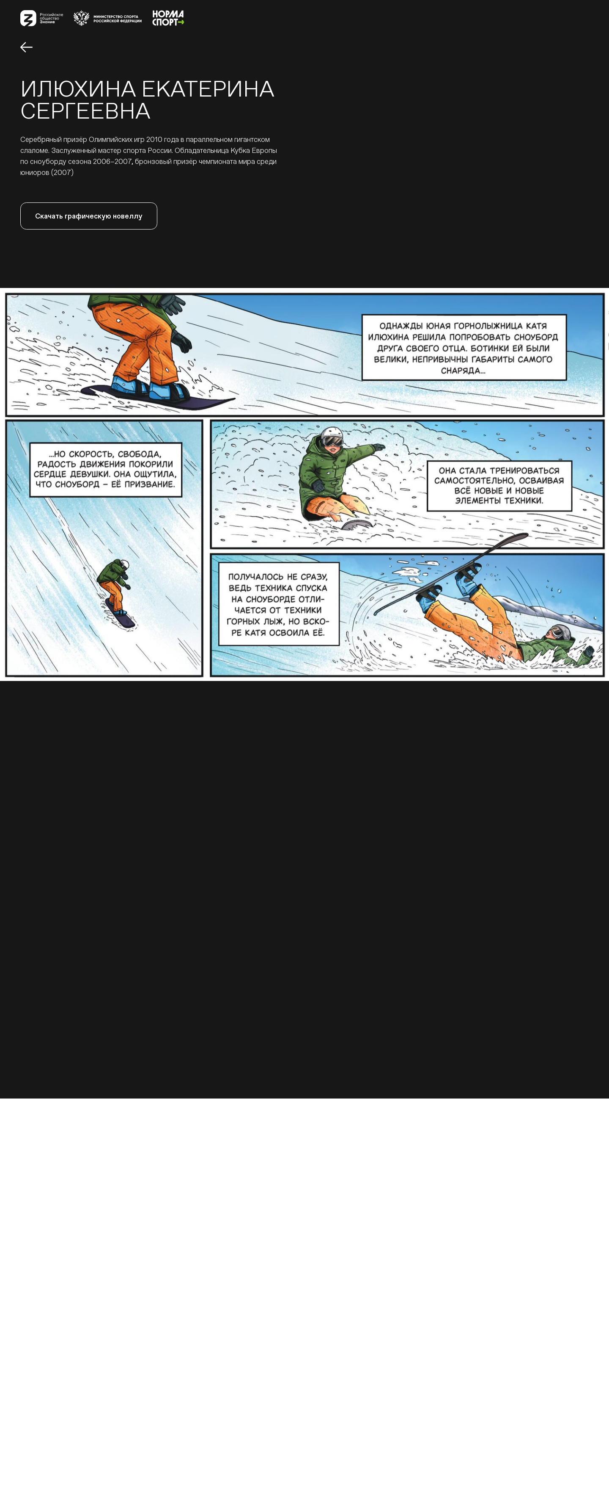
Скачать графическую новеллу (89, 216)
